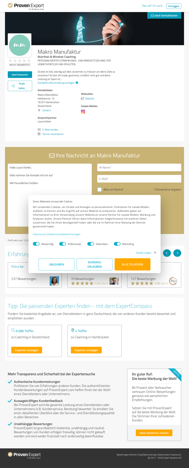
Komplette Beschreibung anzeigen (57, 82)
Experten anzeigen (26, 350)
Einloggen (173, 6)
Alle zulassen (132, 264)
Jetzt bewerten (20, 74)
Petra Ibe (17, 266)
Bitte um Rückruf (113, 189)
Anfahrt (46, 110)
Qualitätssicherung (147, 454)
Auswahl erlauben (94, 264)
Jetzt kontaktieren (164, 15)
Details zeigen (138, 252)
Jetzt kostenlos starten (154, 433)
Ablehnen (56, 264)
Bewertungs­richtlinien (127, 454)
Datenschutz (163, 454)
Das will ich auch (152, 6)
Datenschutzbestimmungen (70, 234)
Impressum (45, 234)
